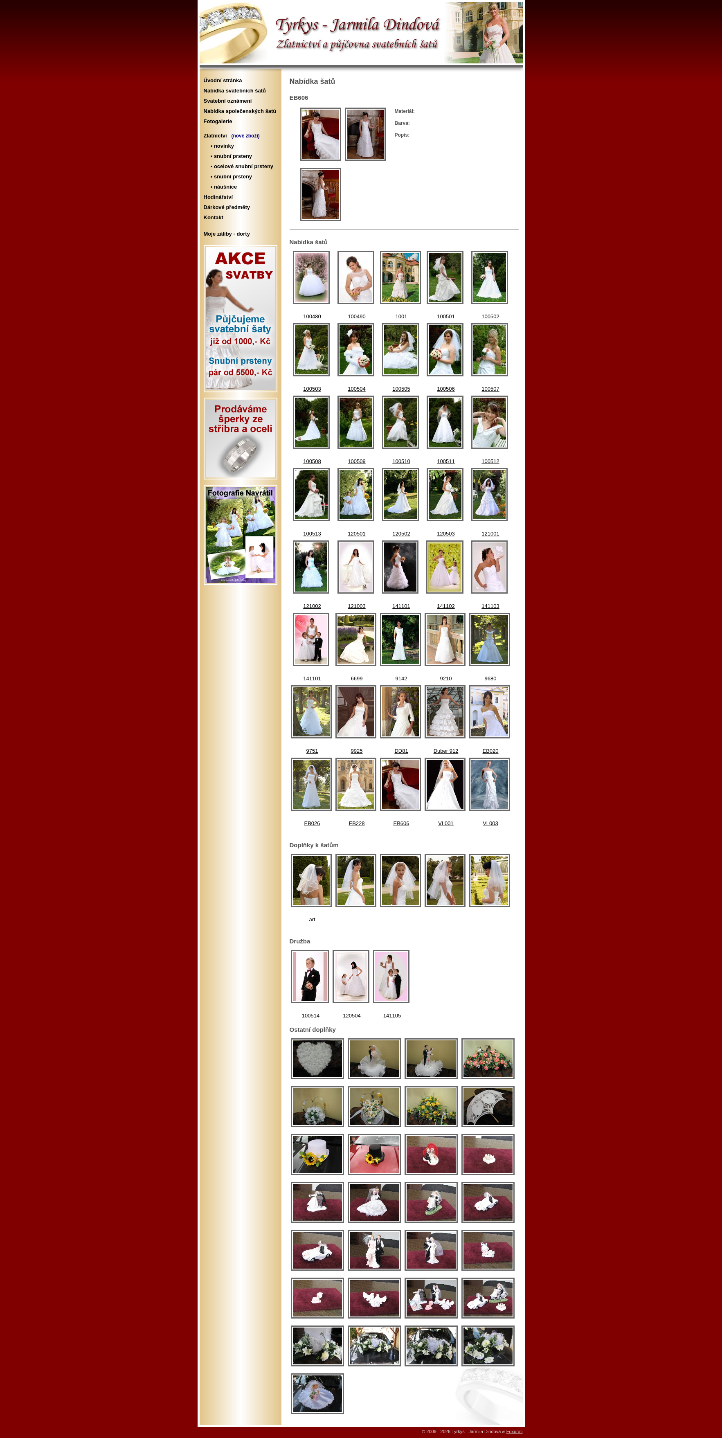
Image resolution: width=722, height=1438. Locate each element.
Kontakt (213, 217)
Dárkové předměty (227, 207)
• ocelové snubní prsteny (241, 166)
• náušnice (222, 187)
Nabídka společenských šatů (240, 111)
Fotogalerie (218, 121)
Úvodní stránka (223, 80)
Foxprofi (514, 1431)
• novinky (221, 146)
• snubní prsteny (230, 156)
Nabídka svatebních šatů (235, 91)
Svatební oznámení (228, 101)
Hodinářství (218, 197)
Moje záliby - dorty (227, 234)
